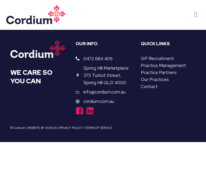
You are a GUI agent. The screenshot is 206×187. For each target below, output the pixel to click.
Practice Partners (159, 72)
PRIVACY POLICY (71, 128)
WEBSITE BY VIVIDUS (42, 128)
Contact (149, 86)
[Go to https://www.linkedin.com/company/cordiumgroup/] (90, 111)
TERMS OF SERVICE (98, 128)
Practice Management (163, 65)
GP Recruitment (157, 58)
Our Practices (155, 79)
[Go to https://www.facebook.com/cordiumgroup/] (79, 111)
